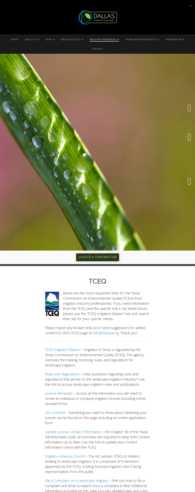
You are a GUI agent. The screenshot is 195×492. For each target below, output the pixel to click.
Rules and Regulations (62, 374)
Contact (97, 49)
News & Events (72, 39)
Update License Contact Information (73, 431)
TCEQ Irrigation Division (62, 349)
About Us (31, 39)
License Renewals (58, 393)
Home (14, 39)
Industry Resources (104, 39)
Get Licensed (55, 412)
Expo (50, 39)
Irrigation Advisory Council (65, 456)
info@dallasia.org (106, 333)
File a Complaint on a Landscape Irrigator (76, 480)
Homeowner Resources (142, 39)
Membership (175, 39)
